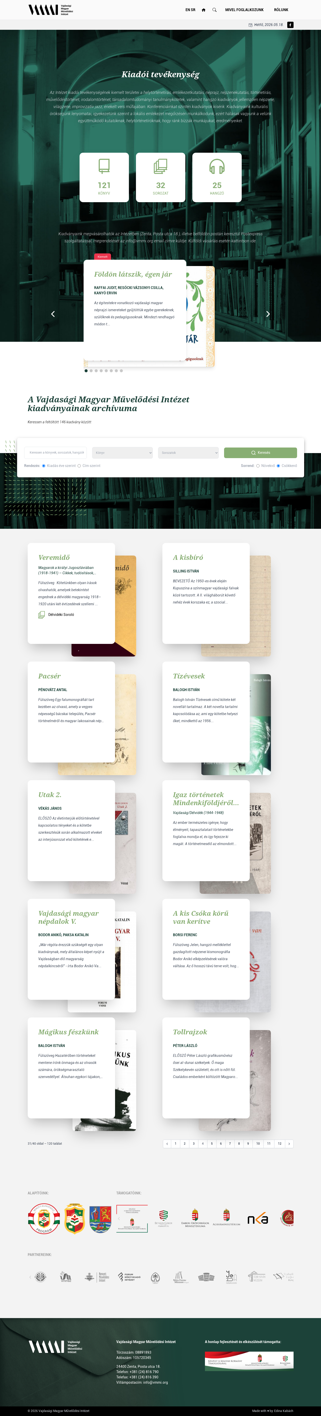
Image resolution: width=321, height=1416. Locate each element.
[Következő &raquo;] (289, 1144)
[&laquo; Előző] (167, 1144)
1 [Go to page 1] (175, 1143)
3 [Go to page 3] (194, 1143)
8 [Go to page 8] (239, 1143)
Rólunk (281, 10)
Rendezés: (32, 466)
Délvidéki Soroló (56, 615)
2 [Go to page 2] (185, 1143)
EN (188, 10)
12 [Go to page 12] (279, 1143)
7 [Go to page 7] (230, 1143)
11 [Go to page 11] (269, 1143)
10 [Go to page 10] (258, 1143)
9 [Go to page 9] (248, 1143)
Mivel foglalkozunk (244, 10)
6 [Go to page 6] (221, 1143)
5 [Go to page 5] (212, 1143)
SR (193, 10)
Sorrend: (248, 466)
